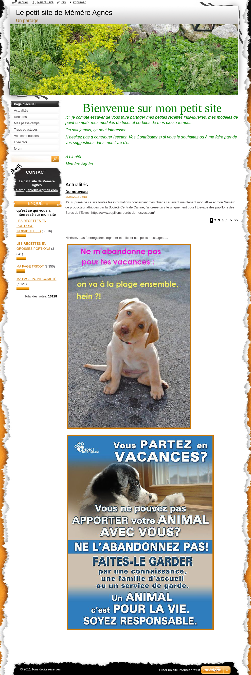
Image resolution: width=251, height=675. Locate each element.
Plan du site (45, 2)
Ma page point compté (36, 279)
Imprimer (79, 2)
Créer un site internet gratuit (179, 670)
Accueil (23, 2)
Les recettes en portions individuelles (31, 226)
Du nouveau (76, 191)
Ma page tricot (30, 266)
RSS (63, 2)
